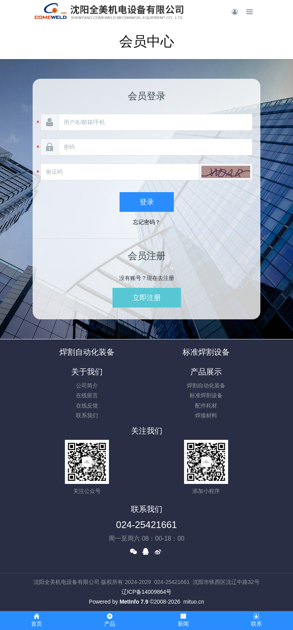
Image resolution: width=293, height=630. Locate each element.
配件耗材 (206, 405)
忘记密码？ (146, 222)
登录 (147, 202)
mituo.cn (193, 601)
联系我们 (87, 415)
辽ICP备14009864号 (147, 592)
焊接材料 (206, 415)
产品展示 (206, 371)
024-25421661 (146, 524)
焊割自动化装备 (86, 352)
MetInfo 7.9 (134, 601)
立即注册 (147, 298)
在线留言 (87, 395)
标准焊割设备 (206, 352)
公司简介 (87, 385)
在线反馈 (87, 405)
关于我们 (87, 371)
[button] (225, 172)
